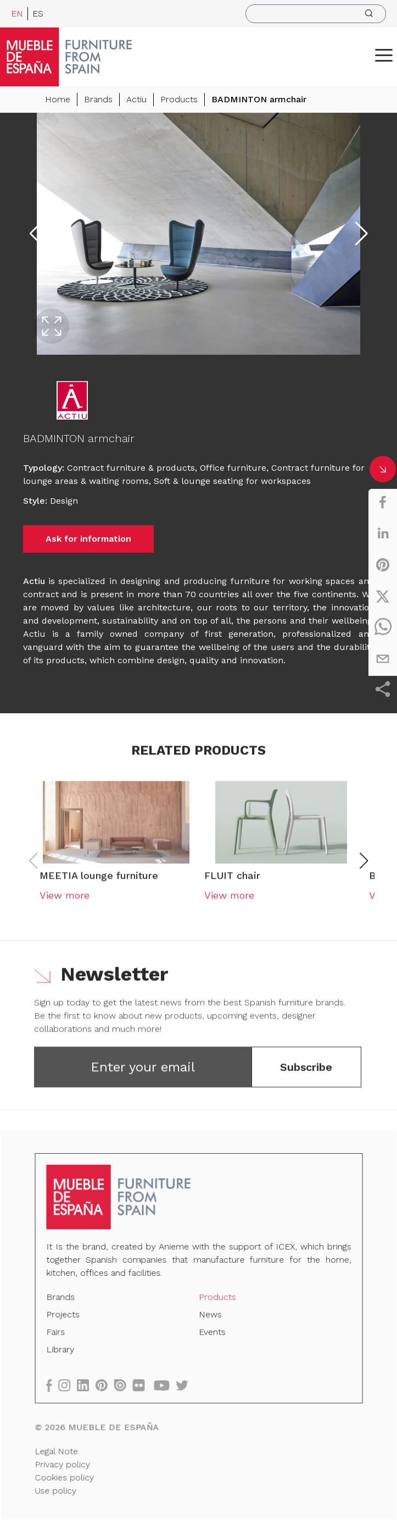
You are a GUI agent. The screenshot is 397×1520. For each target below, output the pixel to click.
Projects (67, 1316)
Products (179, 99)
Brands (98, 99)
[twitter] (383, 596)
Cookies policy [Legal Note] (68, 1474)
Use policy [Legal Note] (60, 1487)
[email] (383, 659)
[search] (315, 13)
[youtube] (165, 1384)
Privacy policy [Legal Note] (66, 1462)
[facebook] (383, 502)
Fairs (60, 1334)
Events (212, 1334)
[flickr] (144, 1384)
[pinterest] (383, 565)
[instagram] (72, 1384)
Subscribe (306, 1073)
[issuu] (125, 1384)
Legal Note (60, 1448)
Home (57, 99)
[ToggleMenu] (384, 55)
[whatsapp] (383, 627)
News (210, 1316)
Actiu (136, 99)
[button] (384, 55)
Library (64, 1351)
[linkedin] (383, 533)
